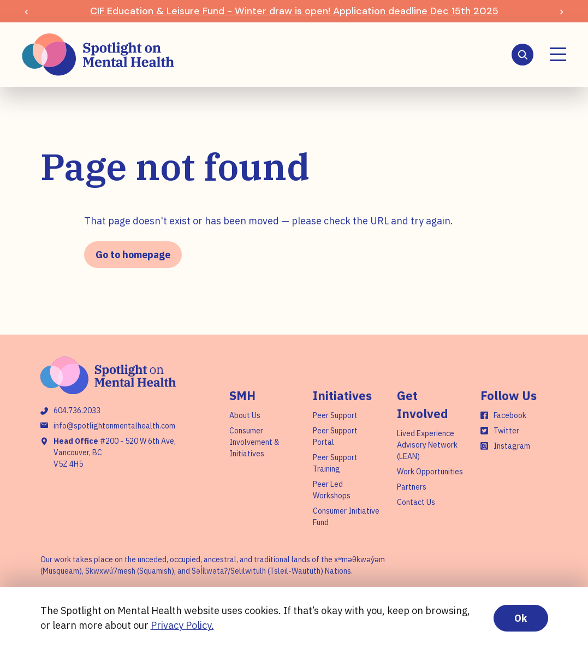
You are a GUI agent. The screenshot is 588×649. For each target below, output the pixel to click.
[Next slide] (561, 11)
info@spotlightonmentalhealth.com (114, 426)
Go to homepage (133, 254)
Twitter (506, 431)
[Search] (522, 55)
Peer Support (335, 415)
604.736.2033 (77, 410)
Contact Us (416, 502)
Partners (411, 487)
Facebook (510, 415)
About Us (244, 415)
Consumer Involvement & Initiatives (254, 442)
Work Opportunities (430, 472)
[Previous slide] (26, 11)
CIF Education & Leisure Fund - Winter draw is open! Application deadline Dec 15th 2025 (294, 10)
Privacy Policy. (182, 625)
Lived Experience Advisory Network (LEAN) (427, 444)
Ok (520, 618)
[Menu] (558, 54)
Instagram (512, 446)
